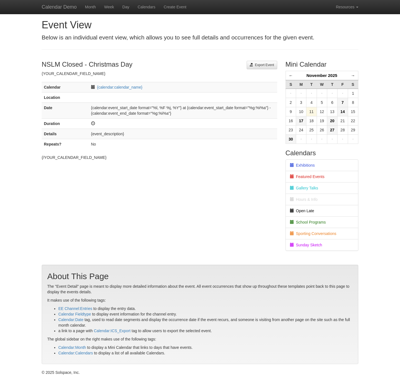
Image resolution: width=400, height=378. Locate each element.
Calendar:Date (70, 319)
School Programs (308, 222)
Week (109, 7)
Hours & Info (304, 199)
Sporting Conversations (313, 233)
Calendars (146, 7)
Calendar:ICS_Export (112, 331)
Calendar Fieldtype (74, 314)
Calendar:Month (72, 347)
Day (125, 7)
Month (90, 7)
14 (343, 111)
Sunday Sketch (306, 245)
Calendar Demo (59, 7)
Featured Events (307, 176)
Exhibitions (302, 165)
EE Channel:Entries (75, 308)
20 (332, 121)
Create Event (175, 7)
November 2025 (321, 75)
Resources (347, 7)
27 (332, 130)
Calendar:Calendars (75, 353)
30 (291, 139)
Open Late (302, 211)
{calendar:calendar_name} (119, 87)
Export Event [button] (262, 65)
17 (301, 121)
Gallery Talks (304, 188)
